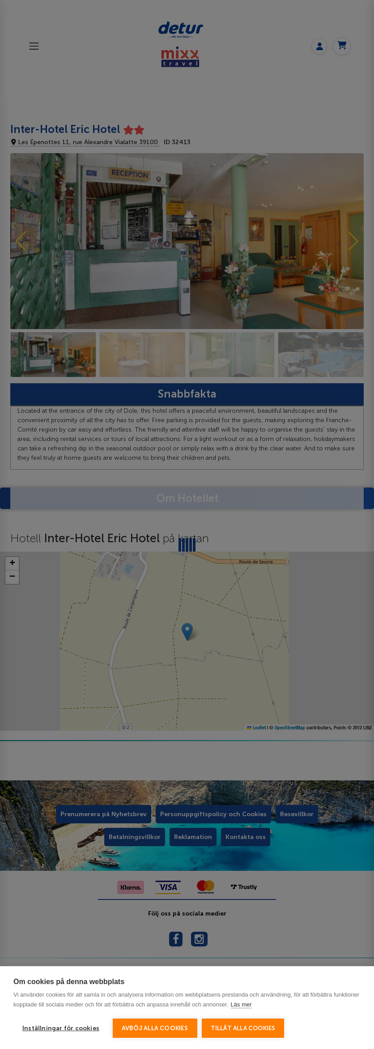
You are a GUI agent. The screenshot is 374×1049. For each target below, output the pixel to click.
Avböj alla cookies (155, 1028)
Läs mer (241, 1004)
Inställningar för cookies (60, 1028)
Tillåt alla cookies (243, 1028)
